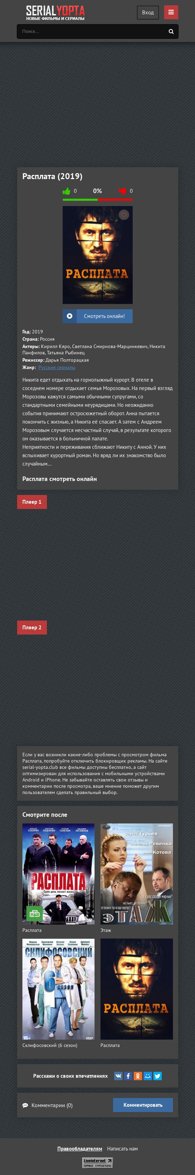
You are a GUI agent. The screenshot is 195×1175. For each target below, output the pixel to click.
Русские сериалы (57, 367)
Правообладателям (79, 1148)
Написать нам (122, 1148)
